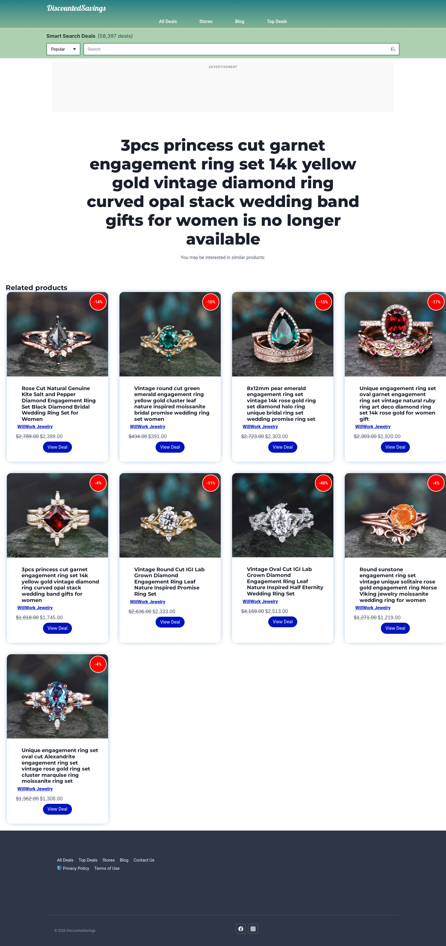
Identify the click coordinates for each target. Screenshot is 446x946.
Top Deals (277, 21)
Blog (239, 21)
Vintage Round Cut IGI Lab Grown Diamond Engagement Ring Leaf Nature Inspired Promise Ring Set (169, 581)
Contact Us (143, 860)
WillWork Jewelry (35, 426)
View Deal (57, 447)
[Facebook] (241, 929)
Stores (205, 21)
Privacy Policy (73, 868)
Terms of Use (106, 868)
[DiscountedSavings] (76, 8)
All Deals (168, 21)
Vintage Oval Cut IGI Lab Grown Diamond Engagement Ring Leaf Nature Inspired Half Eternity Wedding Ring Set (285, 581)
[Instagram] (253, 929)
